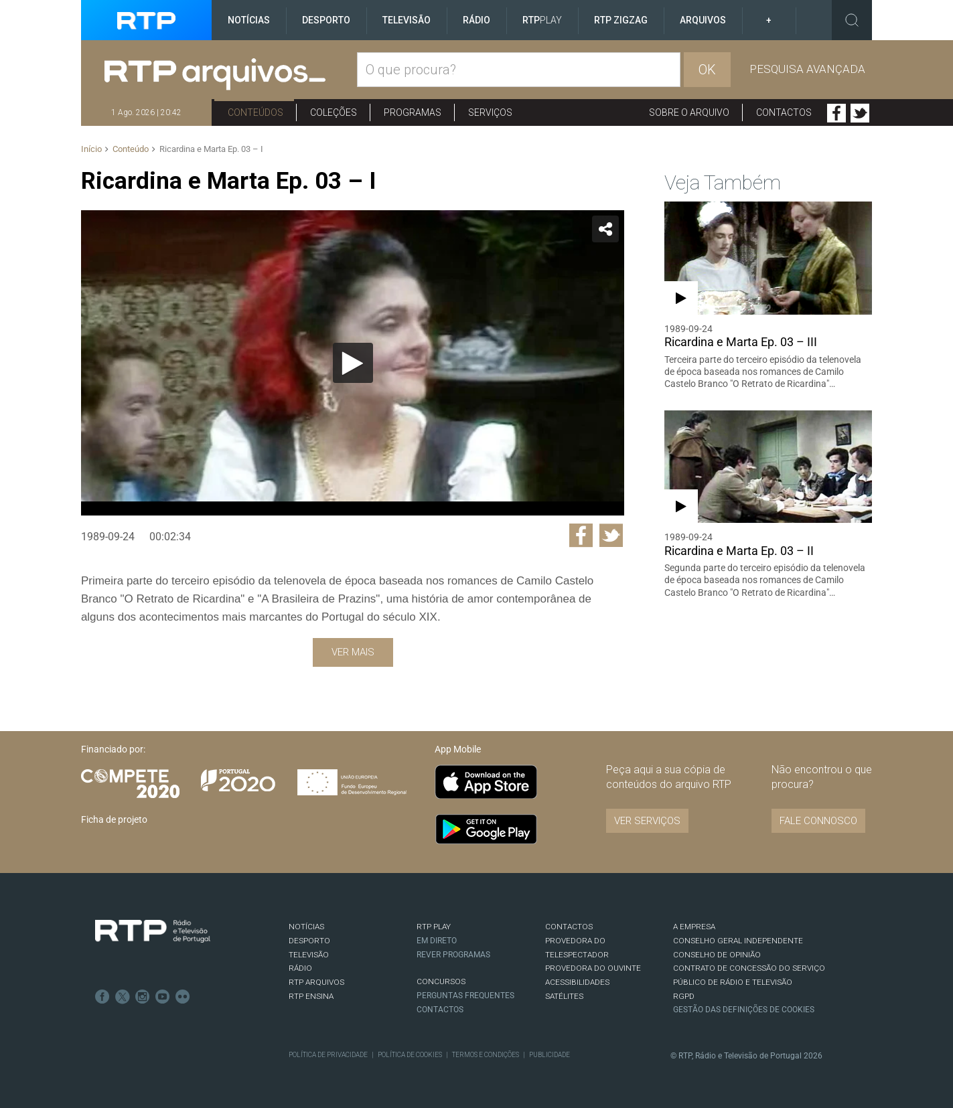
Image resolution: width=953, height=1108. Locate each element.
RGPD (683, 996)
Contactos (784, 112)
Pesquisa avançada (807, 69)
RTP (542, 20)
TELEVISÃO (309, 954)
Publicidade (549, 1054)
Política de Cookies (410, 1054)
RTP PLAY (434, 926)
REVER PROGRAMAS (453, 954)
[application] (352, 363)
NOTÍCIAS (306, 926)
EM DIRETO (437, 940)
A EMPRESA (694, 926)
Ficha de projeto (114, 819)
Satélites (564, 996)
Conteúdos (255, 112)
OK (707, 70)
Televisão (406, 20)
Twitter (860, 113)
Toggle (852, 20)
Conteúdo (131, 149)
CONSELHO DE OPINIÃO (717, 954)
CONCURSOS (441, 981)
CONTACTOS (569, 926)
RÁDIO (300, 968)
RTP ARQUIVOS (316, 982)
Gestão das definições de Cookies (743, 1009)
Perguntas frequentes (465, 995)
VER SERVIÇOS (647, 821)
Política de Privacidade (328, 1054)
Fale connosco (818, 821)
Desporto (326, 20)
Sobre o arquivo (689, 112)
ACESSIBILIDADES (577, 982)
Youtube (162, 997)
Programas (412, 112)
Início (91, 149)
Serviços (490, 112)
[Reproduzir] (353, 363)
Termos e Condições (485, 1054)
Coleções (333, 112)
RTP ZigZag (621, 20)
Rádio (476, 20)
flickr (182, 997)
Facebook (836, 113)
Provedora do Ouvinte (593, 968)
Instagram (142, 997)
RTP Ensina (311, 996)
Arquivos (703, 20)
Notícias (249, 20)
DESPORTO (309, 940)
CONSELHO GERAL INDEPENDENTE (738, 940)
